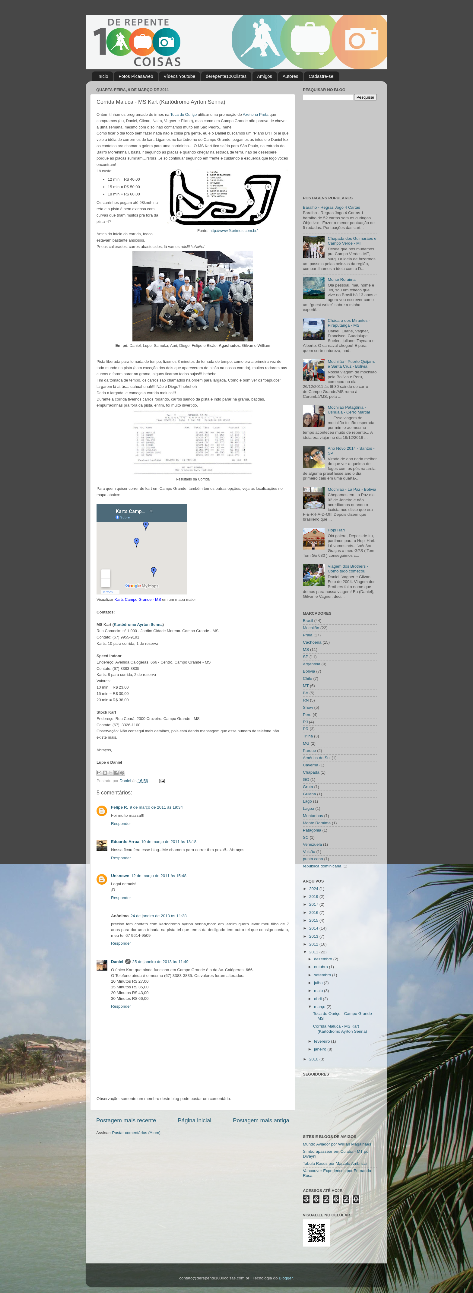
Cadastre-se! (322, 76)
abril (318, 999)
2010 (314, 1059)
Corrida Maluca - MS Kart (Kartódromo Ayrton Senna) (340, 1028)
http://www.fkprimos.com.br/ (233, 230)
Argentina (311, 664)
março (320, 1006)
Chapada (311, 772)
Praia (308, 635)
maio (319, 990)
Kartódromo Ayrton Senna (138, 624)
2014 (314, 928)
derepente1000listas (226, 76)
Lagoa (308, 808)
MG (306, 743)
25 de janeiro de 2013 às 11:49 (160, 961)
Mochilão (311, 628)
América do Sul (317, 758)
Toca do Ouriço (183, 114)
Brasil (308, 620)
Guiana (309, 794)
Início (102, 76)
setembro (323, 975)
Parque (309, 750)
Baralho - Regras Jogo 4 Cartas (331, 207)
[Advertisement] (340, 147)
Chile (307, 678)
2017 (314, 904)
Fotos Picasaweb (136, 76)
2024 (314, 888)
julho (319, 983)
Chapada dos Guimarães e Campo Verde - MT (352, 241)
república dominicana (322, 866)
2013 (314, 936)
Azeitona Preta (255, 114)
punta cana (313, 859)
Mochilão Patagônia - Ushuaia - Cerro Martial (349, 409)
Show (308, 707)
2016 (314, 912)
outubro (321, 967)
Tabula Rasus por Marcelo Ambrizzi (335, 1163)
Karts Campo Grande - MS (138, 599)
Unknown (120, 875)
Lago (307, 801)
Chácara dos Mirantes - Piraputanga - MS (349, 323)
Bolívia (309, 671)
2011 (314, 952)
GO (306, 779)
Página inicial (194, 1120)
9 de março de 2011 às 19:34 (156, 807)
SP (305, 656)
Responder (121, 823)
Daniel (117, 961)
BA (305, 693)
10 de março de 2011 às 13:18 (168, 841)
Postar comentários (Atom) (136, 1132)
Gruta (308, 786)
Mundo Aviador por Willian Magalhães (337, 1144)
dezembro (323, 959)
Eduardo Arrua (125, 841)
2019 (314, 896)
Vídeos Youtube (179, 76)
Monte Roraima (341, 279)
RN (306, 700)
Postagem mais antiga (261, 1120)
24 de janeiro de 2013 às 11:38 (159, 916)
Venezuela (312, 844)
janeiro (320, 1049)
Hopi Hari (336, 530)
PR (306, 729)
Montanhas (313, 815)
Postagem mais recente (126, 1120)
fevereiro (322, 1041)
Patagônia (312, 830)
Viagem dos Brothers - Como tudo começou (348, 568)
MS (306, 649)
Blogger (286, 1278)
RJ (305, 722)
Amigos (264, 76)
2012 (314, 944)
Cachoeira (312, 642)
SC (306, 837)
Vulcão (309, 851)
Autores (290, 76)
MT (306, 685)
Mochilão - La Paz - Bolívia (352, 489)
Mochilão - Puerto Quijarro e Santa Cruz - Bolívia (351, 364)
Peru (307, 714)
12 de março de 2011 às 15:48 (158, 875)
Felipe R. (119, 807)
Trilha (308, 736)
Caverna (310, 765)
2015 (314, 920)
